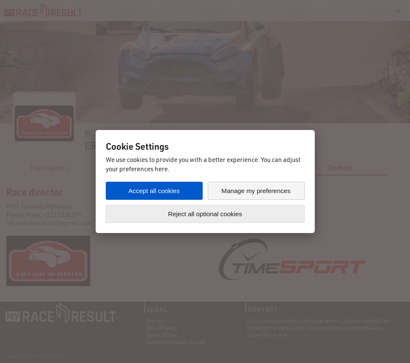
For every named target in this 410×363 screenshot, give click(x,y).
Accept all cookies (154, 190)
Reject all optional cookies (205, 213)
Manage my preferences (256, 190)
